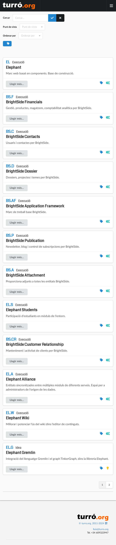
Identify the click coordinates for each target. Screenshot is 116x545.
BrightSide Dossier (21, 169)
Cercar (6, 17)
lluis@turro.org (100, 529)
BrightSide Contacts (23, 134)
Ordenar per (9, 35)
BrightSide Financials (24, 100)
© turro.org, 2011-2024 (91, 523)
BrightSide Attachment (25, 273)
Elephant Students (21, 307)
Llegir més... (17, 83)
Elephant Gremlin (20, 450)
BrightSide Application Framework (35, 203)
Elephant (15, 65)
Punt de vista (10, 26)
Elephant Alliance (20, 377)
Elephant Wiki (17, 416)
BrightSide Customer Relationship (35, 342)
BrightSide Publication (25, 238)
